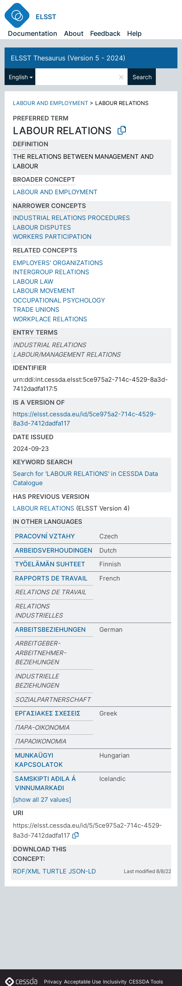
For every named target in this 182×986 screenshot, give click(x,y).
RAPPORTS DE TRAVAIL (51, 578)
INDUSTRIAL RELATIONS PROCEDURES (71, 218)
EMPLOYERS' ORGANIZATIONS (58, 263)
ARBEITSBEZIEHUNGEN (50, 629)
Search (142, 76)
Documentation (32, 33)
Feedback (105, 33)
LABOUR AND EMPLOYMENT (50, 103)
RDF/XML (26, 871)
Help (134, 33)
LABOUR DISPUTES (42, 227)
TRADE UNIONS (36, 309)
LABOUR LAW (33, 281)
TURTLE (54, 871)
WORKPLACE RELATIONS (50, 319)
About (74, 33)
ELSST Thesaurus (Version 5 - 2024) (68, 58)
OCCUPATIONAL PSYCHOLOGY (59, 300)
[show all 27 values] (42, 799)
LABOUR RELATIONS (43, 508)
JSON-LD (82, 871)
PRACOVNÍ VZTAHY (45, 536)
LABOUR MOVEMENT (44, 291)
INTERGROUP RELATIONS (51, 272)
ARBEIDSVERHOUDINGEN (53, 550)
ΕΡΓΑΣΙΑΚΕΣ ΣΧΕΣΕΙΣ (48, 713)
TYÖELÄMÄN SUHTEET (50, 564)
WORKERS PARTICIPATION (52, 236)
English (18, 76)
